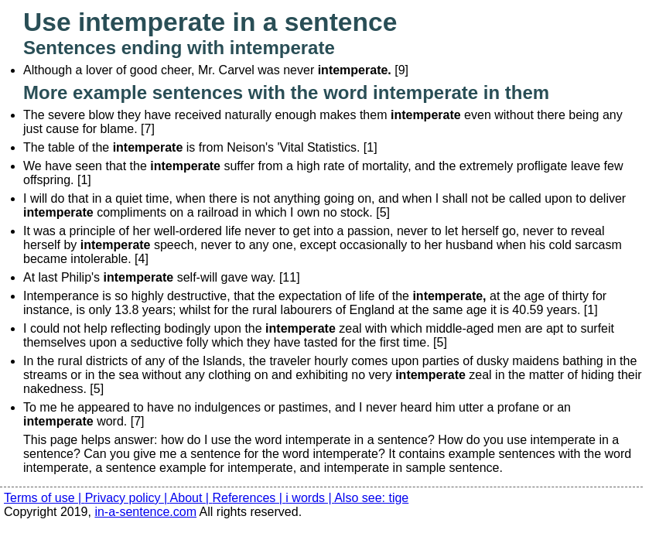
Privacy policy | (127, 497)
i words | (309, 497)
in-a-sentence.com (145, 511)
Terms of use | (44, 497)
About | (191, 497)
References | (248, 497)
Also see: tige (371, 497)
